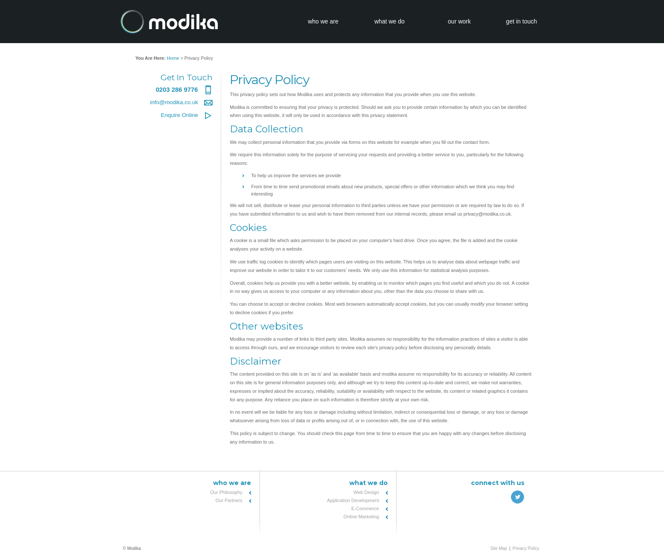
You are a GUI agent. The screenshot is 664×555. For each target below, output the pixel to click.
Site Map (498, 548)
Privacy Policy (525, 548)
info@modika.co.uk (181, 102)
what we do (389, 21)
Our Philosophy (226, 492)
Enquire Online (187, 115)
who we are (323, 21)
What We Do (368, 483)
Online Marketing (361, 516)
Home (173, 58)
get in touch (521, 21)
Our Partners (229, 500)
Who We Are (232, 483)
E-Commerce (365, 508)
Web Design (366, 492)
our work (459, 21)
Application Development (353, 500)
